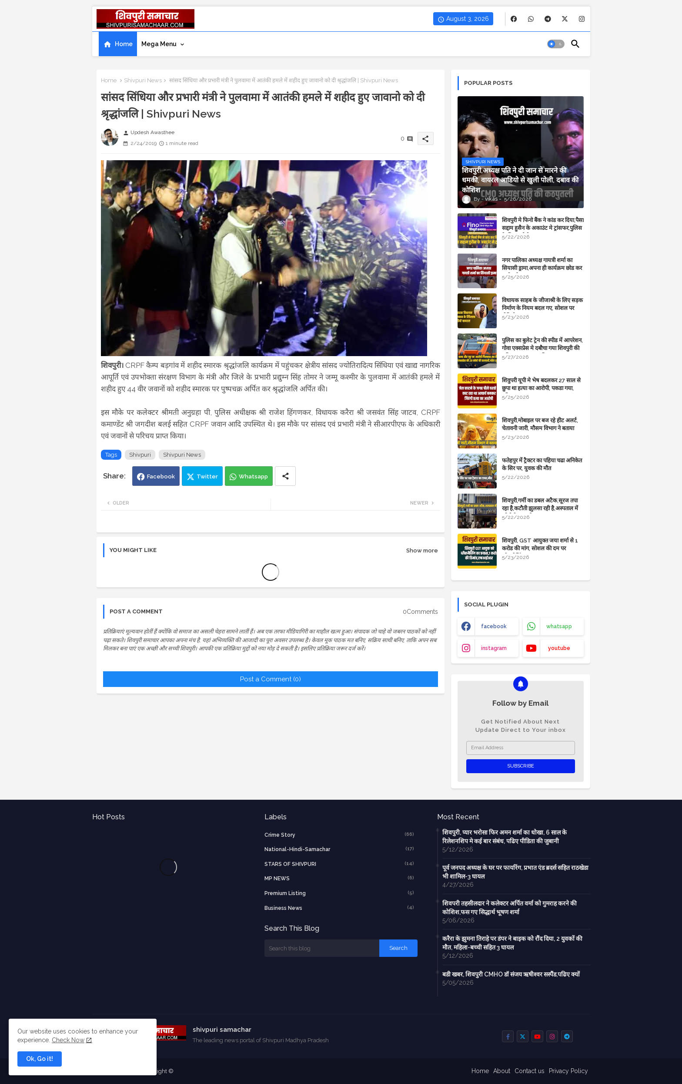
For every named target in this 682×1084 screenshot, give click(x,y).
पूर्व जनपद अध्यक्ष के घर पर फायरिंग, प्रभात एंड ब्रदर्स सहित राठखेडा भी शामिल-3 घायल (515, 872)
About (501, 1070)
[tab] (118, 44)
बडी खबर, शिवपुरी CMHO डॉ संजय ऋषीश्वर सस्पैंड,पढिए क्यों (511, 974)
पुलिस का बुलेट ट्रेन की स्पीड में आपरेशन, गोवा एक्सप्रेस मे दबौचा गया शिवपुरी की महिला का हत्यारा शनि (542, 348)
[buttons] (513, 19)
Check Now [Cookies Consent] (68, 1040)
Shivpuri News (143, 80)
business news (339, 907)
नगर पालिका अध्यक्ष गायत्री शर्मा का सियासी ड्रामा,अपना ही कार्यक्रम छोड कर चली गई (542, 268)
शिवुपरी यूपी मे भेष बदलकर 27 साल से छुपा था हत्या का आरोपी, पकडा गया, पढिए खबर (541, 388)
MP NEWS (339, 878)
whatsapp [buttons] (559, 626)
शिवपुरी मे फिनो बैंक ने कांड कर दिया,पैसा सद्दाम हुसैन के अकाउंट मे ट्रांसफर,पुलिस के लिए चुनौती (543, 228)
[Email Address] (520, 748)
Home (124, 43)
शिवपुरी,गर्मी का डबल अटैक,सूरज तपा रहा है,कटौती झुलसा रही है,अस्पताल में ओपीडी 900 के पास (540, 508)
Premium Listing (339, 892)
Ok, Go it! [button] (39, 1058)
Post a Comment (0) (270, 679)
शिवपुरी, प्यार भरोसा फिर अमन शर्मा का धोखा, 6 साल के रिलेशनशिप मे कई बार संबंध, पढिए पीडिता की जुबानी (504, 837)
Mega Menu (159, 43)
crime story (339, 834)
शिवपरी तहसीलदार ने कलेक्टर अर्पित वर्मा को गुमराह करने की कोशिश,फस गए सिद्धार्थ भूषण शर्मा (509, 908)
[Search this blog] (321, 948)
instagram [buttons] (494, 648)
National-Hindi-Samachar (339, 848)
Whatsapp (253, 476)
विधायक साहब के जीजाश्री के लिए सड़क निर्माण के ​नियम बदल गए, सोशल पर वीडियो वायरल (542, 308)
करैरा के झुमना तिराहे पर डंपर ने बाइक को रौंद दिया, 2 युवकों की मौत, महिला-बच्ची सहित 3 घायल (512, 943)
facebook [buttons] (494, 626)
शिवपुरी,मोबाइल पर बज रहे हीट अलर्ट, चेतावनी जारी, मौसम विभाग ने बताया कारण (540, 428)
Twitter (207, 476)
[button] (556, 44)
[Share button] (285, 476)
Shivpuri (140, 454)
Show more (422, 550)
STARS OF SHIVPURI (339, 863)
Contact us (530, 1070)
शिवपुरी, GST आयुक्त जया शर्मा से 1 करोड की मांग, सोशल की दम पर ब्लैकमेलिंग (540, 548)
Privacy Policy (568, 1070)
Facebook (161, 476)
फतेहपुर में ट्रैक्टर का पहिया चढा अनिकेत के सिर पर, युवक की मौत (542, 464)
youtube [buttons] (559, 648)
